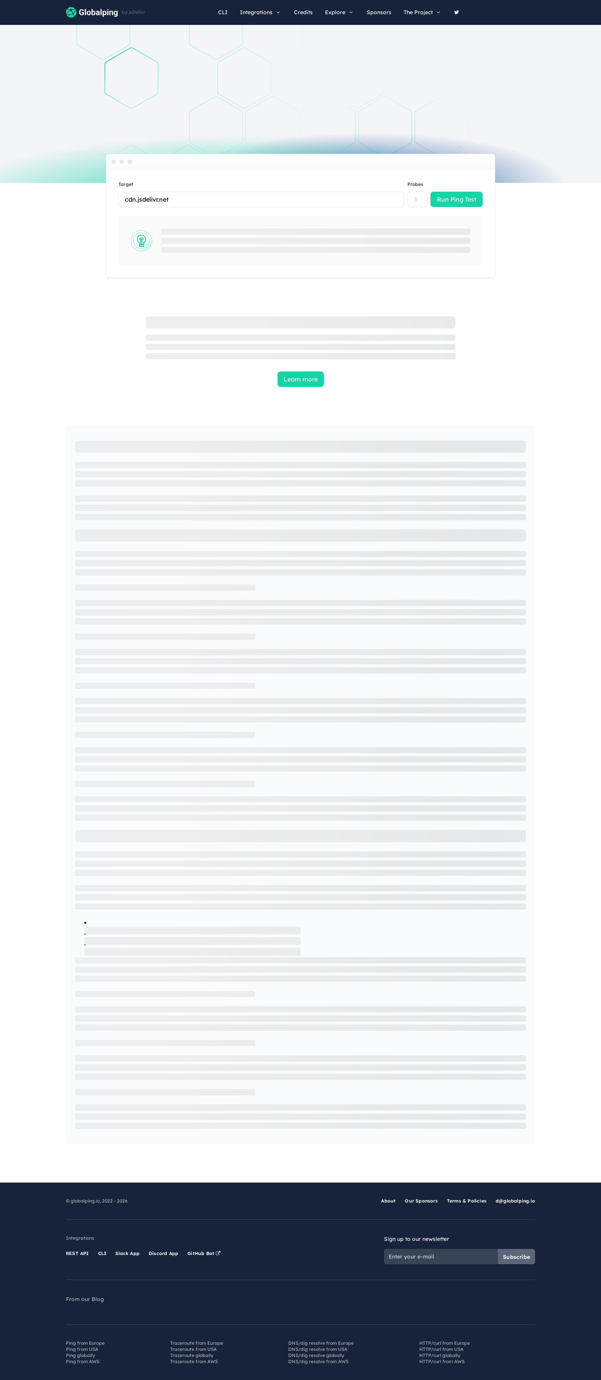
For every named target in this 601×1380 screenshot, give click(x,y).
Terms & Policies (466, 1201)
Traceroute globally (191, 1355)
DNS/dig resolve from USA (317, 1349)
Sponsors (379, 12)
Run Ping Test (456, 199)
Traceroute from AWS (194, 1361)
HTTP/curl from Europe (444, 1343)
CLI (223, 12)
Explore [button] (340, 12)
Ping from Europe (85, 1343)
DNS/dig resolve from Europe (321, 1343)
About (388, 1201)
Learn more (301, 379)
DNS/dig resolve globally (316, 1355)
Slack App (127, 1253)
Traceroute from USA (193, 1349)
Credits (303, 12)
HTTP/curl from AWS (442, 1361)
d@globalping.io (515, 1201)
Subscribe (516, 1257)
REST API (77, 1253)
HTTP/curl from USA (441, 1349)
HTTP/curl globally (439, 1355)
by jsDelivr (133, 12)
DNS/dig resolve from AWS (318, 1361)
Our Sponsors (421, 1201)
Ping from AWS (82, 1361)
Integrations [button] (261, 12)
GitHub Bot (203, 1253)
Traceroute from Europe (196, 1343)
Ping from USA (82, 1349)
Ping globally (80, 1355)
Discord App (163, 1253)
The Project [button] (423, 12)
